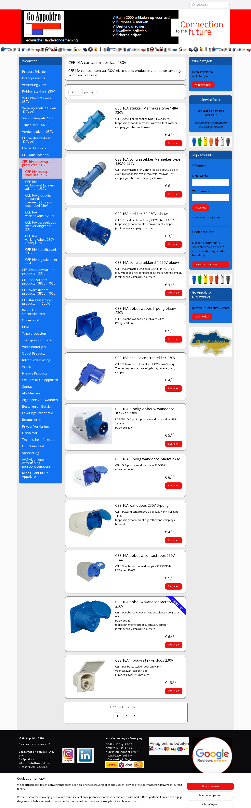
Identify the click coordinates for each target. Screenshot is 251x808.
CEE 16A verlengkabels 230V (39, 214)
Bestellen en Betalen (37, 406)
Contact (27, 386)
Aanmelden (202, 316)
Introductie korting (36, 360)
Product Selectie (34, 71)
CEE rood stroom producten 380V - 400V (39, 282)
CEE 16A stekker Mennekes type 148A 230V (146, 110)
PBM (25, 327)
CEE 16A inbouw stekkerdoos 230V (144, 660)
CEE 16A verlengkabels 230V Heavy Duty (39, 239)
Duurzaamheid (33, 446)
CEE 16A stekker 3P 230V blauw (141, 214)
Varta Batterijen (34, 347)
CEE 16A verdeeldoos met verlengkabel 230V (40, 225)
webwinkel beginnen (133, 800)
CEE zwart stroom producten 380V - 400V (39, 292)
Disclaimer (29, 433)
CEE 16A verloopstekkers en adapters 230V (39, 185)
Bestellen (173, 143)
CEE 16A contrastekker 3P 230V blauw (147, 262)
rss (118, 800)
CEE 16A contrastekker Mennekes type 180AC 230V (147, 161)
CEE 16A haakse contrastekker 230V (145, 358)
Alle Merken (31, 393)
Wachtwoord (201, 191)
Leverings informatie (37, 413)
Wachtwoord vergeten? (206, 217)
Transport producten (38, 340)
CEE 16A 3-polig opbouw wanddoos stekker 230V (144, 411)
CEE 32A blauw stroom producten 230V (38, 271)
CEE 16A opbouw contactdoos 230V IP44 (145, 557)
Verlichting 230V (34, 85)
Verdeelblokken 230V (37, 131)
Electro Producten (35, 148)
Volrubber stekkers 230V (36, 100)
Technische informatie (38, 439)
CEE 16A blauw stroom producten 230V (38, 163)
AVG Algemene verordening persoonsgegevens (36, 463)
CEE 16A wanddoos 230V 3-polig (141, 505)
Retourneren (31, 420)
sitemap (110, 800)
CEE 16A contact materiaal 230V (37, 173)
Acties (26, 366)
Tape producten (34, 333)
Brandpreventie (33, 78)
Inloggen (200, 208)
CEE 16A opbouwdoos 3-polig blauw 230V (145, 310)
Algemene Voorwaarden (40, 400)
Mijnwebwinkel (168, 800)
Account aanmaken (206, 264)
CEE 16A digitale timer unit (41, 261)
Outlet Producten (34, 353)
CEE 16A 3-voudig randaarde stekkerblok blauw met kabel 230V (39, 200)
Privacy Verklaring (35, 426)
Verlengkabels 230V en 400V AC (39, 110)
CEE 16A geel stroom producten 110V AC (37, 302)
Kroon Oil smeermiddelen (33, 312)
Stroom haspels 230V (37, 118)
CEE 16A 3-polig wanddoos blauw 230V (147, 459)
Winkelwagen (203, 84)
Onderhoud (30, 320)
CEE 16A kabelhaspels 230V (41, 251)
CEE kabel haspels (35, 155)
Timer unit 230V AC (36, 125)
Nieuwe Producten (35, 373)
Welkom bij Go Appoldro (40, 380)
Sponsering (30, 453)
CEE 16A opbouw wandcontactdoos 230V (145, 604)
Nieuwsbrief (42, 759)
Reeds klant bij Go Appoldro (35, 475)
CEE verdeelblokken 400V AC (36, 140)
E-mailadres (200, 176)
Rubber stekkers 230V (38, 91)
